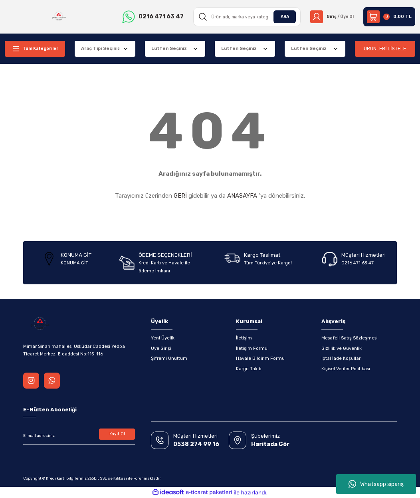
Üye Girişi (161, 348)
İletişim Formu (251, 348)
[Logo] (58, 17)
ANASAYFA (242, 195)
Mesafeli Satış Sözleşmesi (349, 338)
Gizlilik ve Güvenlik (341, 348)
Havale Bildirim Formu (260, 358)
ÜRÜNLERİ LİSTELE (385, 49)
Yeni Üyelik (162, 338)
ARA (281, 16)
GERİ (180, 195)
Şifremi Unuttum (169, 358)
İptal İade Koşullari (341, 358)
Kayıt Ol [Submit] (117, 434)
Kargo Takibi (249, 368)
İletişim (244, 338)
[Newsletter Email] (79, 435)
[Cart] (389, 16)
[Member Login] (330, 16)
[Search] (245, 16)
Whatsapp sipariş (376, 484)
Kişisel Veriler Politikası (345, 368)
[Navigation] (35, 49)
